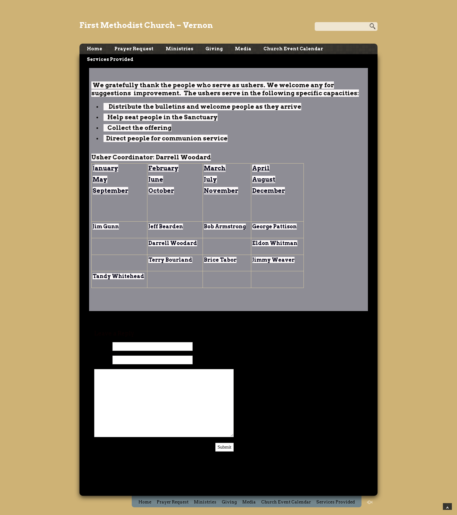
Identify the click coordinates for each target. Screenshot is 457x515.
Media (243, 48)
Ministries (179, 48)
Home (94, 48)
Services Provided (110, 59)
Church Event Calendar (293, 48)
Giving (214, 48)
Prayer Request (134, 48)
